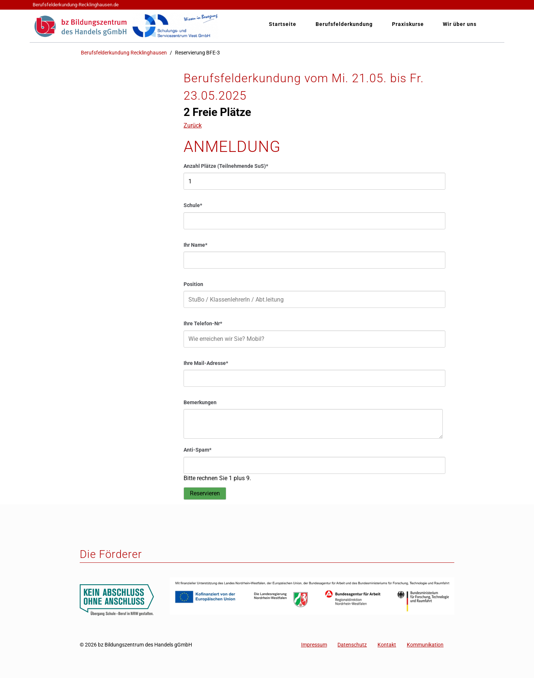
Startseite (282, 24)
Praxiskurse (408, 24)
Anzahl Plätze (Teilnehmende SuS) (226, 165)
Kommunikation (425, 645)
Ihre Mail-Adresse (206, 362)
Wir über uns (460, 24)
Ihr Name (196, 244)
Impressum (314, 645)
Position (193, 284)
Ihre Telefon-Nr (203, 323)
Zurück (193, 125)
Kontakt (387, 645)
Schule (196, 205)
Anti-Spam (197, 449)
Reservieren (205, 493)
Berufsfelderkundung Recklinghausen (124, 53)
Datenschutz (352, 645)
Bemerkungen (200, 402)
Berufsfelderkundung (344, 24)
